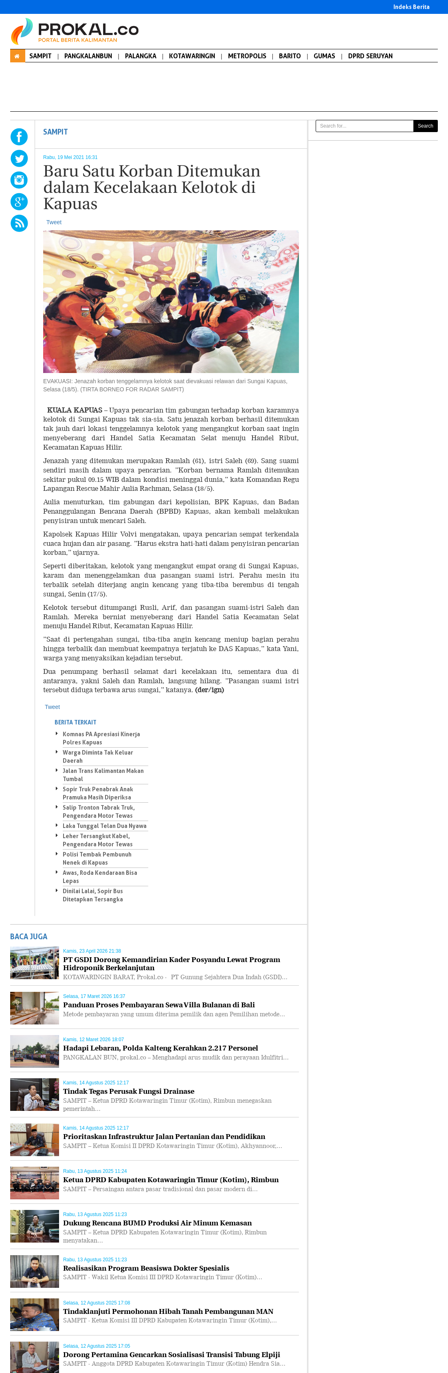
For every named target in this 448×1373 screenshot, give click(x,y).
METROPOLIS (247, 56)
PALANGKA (140, 56)
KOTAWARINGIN (192, 56)
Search (425, 126)
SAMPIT (40, 56)
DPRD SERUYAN (370, 56)
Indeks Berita (411, 6)
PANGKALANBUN (88, 56)
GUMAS (324, 56)
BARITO (290, 56)
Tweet (53, 222)
